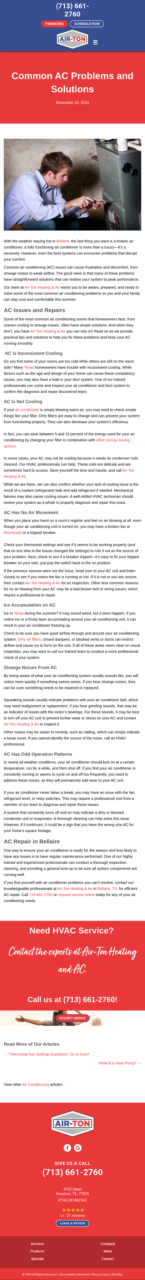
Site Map (117, 1274)
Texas (29, 367)
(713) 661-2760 (89, 999)
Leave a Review (72, 1223)
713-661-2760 (41, 895)
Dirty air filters (29, 639)
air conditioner (27, 410)
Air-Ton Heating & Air (42, 287)
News (108, 1251)
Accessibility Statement (74, 1274)
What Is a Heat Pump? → (119, 1063)
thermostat (13, 533)
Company (107, 1244)
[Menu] (95, 42)
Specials (37, 1259)
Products (37, 1251)
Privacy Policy (100, 1274)
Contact (107, 1259)
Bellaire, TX (107, 889)
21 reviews (76, 1215)
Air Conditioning (35, 1084)
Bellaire (62, 241)
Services (37, 1244)
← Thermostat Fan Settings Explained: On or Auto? (47, 1054)
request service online (76, 895)
